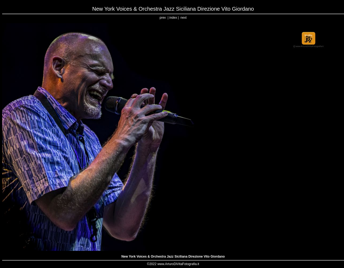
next (184, 17)
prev (163, 17)
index (173, 17)
